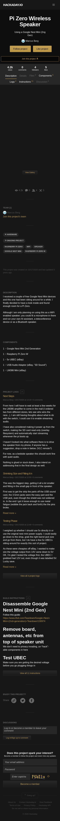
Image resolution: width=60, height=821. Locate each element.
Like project (42, 49)
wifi (28, 247)
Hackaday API (44, 805)
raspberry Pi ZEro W (35, 251)
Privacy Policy (29, 805)
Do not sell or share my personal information (30, 808)
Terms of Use (15, 805)
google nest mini (13, 251)
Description (11, 76)
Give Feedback (46, 802)
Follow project (20, 49)
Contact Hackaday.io (27, 802)
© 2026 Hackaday (30, 814)
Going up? (29, 795)
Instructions (26, 81)
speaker (38, 247)
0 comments (38, 400)
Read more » (9, 513)
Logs (13, 81)
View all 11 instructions (30, 673)
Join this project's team (14, 216)
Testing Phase (10, 521)
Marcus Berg (30, 41)
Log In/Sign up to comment (17, 738)
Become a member (11, 756)
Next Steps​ (8, 396)
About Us (12, 802)
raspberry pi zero (14, 247)
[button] (53, 5)
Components (46, 75)
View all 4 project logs (30, 576)
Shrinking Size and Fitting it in (17, 473)
